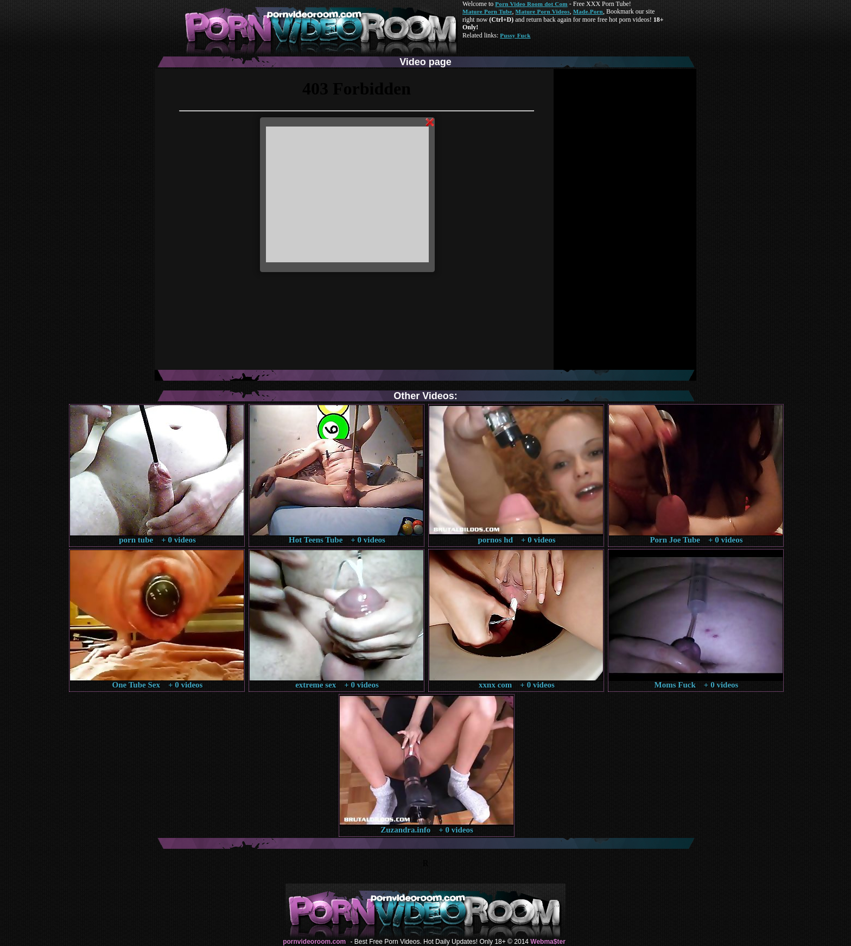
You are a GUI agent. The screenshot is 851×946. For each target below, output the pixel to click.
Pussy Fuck (515, 35)
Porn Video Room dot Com (531, 4)
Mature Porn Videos (543, 11)
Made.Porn (588, 11)
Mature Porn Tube (487, 11)
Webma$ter (547, 941)
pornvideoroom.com (314, 941)
